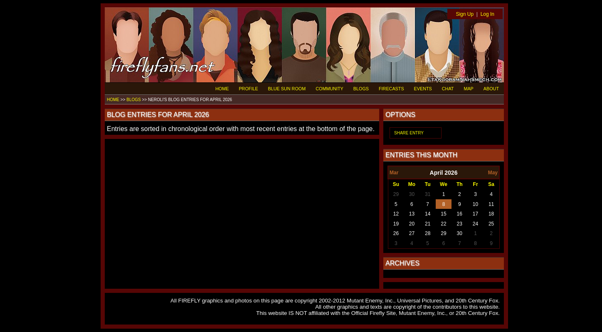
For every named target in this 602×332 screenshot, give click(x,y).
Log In (487, 14)
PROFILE (248, 88)
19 (396, 224)
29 (396, 194)
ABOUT (491, 88)
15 (443, 214)
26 (396, 233)
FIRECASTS (391, 88)
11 (491, 204)
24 (475, 224)
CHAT (448, 88)
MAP (468, 88)
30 (411, 194)
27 (411, 233)
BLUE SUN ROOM (287, 88)
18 (491, 214)
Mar (394, 173)
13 (411, 214)
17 (475, 214)
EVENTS (423, 88)
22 (443, 224)
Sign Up (465, 14)
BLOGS (361, 88)
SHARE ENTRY (409, 133)
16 (459, 214)
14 (427, 214)
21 (427, 224)
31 (427, 194)
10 (475, 204)
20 (411, 224)
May (493, 173)
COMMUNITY (329, 88)
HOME (222, 88)
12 (396, 214)
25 (491, 224)
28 (427, 233)
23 (459, 224)
